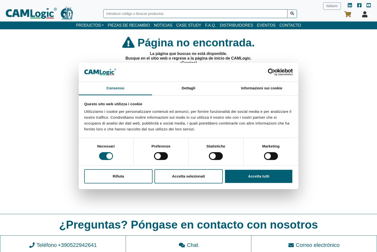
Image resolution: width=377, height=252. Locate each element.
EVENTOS (266, 25)
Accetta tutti (258, 176)
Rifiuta (118, 176)
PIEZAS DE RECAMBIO (129, 25)
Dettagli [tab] (188, 88)
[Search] (195, 13)
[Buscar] (292, 14)
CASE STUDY (188, 25)
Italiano (331, 6)
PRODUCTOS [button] (88, 25)
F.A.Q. (210, 25)
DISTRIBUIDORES (236, 25)
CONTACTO (290, 25)
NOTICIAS (163, 25)
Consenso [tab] (115, 88)
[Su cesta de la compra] (347, 14)
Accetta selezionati (188, 176)
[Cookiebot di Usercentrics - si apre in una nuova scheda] (271, 72)
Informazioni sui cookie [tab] (261, 88)
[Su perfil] (364, 14)
